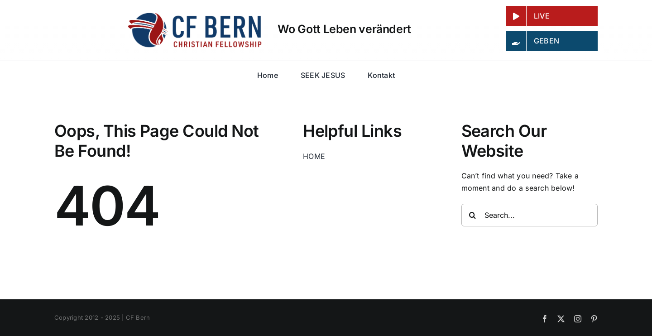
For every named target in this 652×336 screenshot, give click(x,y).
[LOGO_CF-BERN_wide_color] (196, 15)
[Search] (472, 215)
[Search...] (529, 215)
